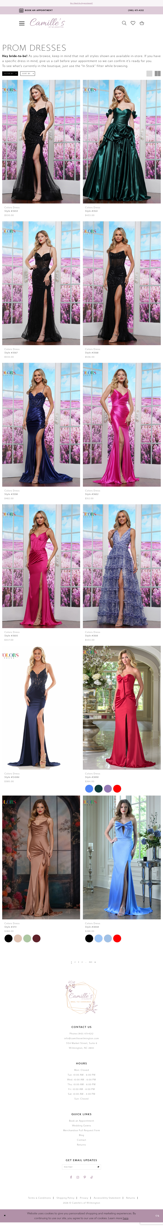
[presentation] (41, 144)
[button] (10, 76)
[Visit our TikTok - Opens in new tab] (91, 1182)
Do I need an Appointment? (81, 4)
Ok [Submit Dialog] (156, 1220)
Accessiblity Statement (107, 1202)
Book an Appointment (81, 1123)
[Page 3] (77, 964)
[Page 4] (81, 964)
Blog (81, 1137)
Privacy (84, 1202)
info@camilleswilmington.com (81, 1041)
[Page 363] (93, 964)
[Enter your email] (81, 1170)
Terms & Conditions (39, 1202)
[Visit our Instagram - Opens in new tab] (77, 1182)
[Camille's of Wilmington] (47, 25)
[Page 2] (72, 964)
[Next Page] (99, 964)
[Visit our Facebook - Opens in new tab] (71, 1182)
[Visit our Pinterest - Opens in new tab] (85, 1182)
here (125, 1222)
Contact (81, 1142)
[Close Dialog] (5, 1220)
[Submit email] (105, 1170)
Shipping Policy (65, 1202)
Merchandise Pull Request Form (81, 1133)
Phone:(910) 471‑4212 (82, 1036)
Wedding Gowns (81, 1128)
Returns (81, 1147)
